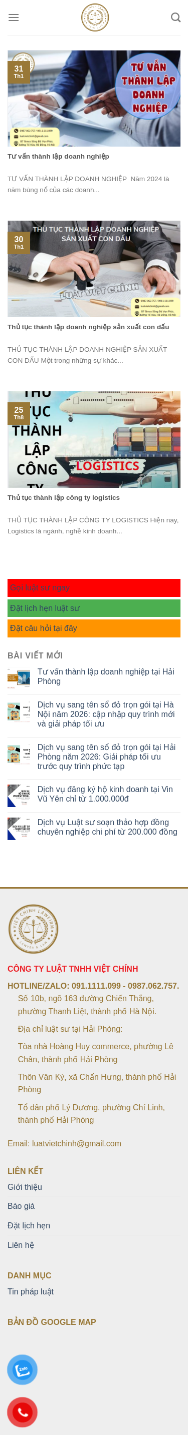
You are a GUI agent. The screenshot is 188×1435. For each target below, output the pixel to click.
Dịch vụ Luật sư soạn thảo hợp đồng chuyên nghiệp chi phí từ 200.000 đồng (107, 827)
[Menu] (14, 17)
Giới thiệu (25, 1187)
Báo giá (21, 1206)
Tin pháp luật (31, 1291)
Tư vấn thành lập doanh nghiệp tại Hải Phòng (106, 676)
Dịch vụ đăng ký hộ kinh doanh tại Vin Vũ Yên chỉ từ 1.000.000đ (105, 794)
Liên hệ (21, 1245)
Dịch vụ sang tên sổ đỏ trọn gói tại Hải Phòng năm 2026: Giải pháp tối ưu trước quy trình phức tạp (106, 757)
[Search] (175, 17)
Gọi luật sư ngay (40, 587)
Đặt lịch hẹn (29, 1225)
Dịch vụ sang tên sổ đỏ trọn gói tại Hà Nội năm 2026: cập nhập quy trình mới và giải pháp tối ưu (106, 714)
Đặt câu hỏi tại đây (43, 628)
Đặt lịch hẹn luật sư (45, 608)
